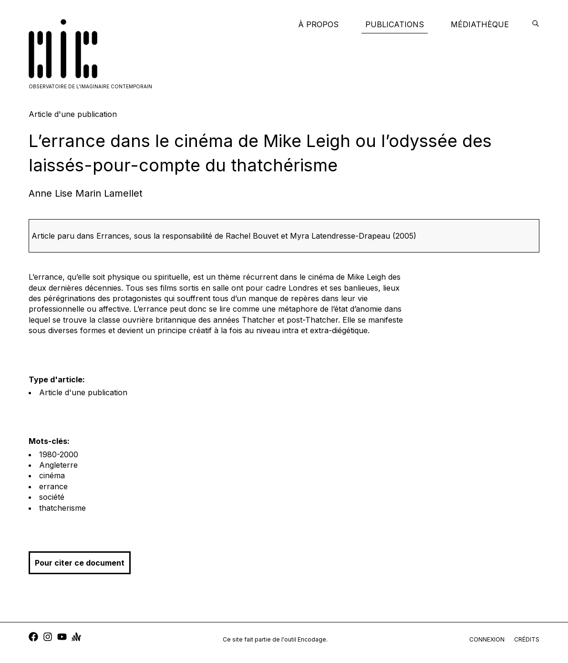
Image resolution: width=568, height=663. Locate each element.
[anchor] (76, 638)
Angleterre (58, 465)
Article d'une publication (83, 392)
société (51, 497)
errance (53, 486)
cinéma (52, 475)
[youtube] (62, 638)
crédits (526, 639)
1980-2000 (58, 454)
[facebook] (33, 638)
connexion (487, 639)
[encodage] (535, 24)
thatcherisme (62, 508)
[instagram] (47, 638)
